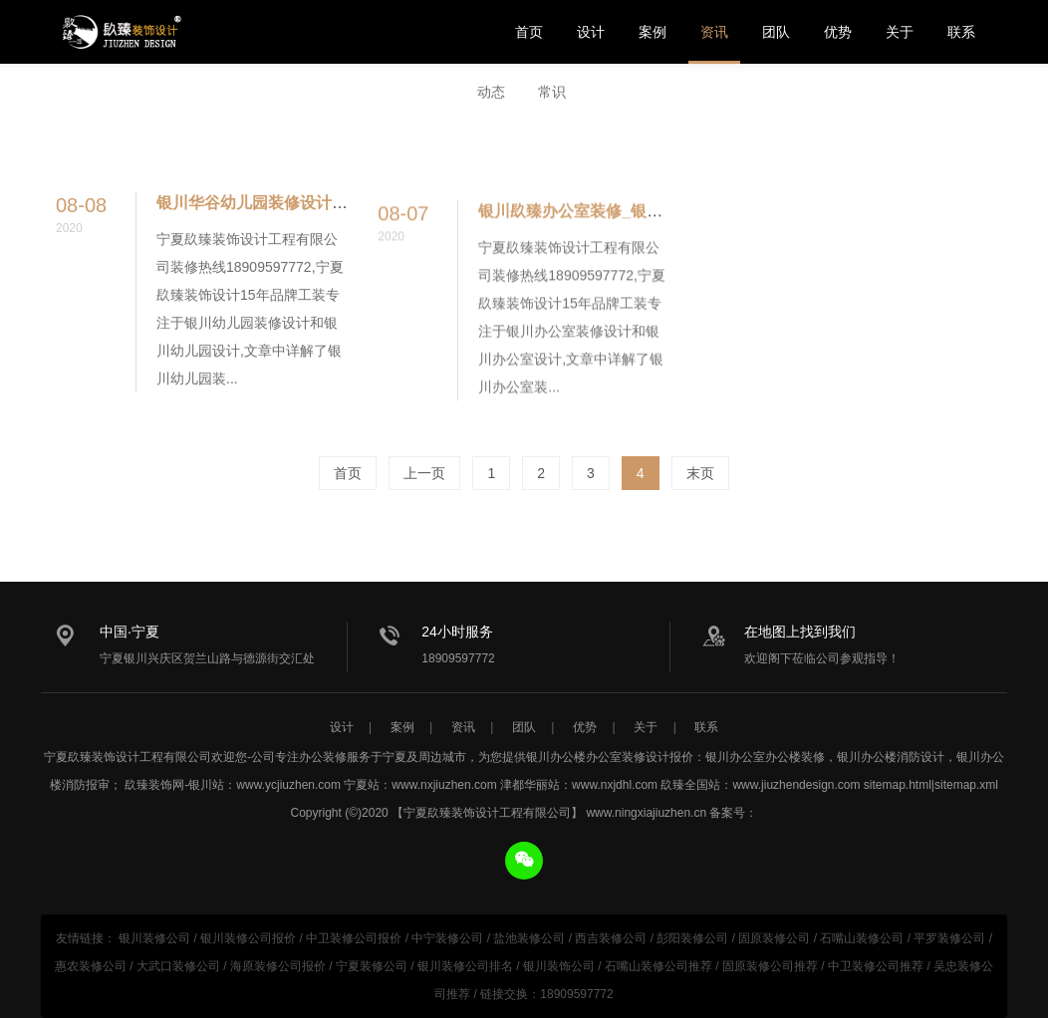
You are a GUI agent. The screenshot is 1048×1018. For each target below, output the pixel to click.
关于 (900, 32)
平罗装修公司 (949, 938)
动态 (491, 93)
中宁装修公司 (447, 938)
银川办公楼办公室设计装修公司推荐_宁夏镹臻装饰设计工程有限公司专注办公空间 (120, 32)
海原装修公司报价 (278, 966)
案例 (652, 32)
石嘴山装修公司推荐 (658, 966)
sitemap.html (897, 785)
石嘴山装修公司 (862, 938)
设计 (591, 32)
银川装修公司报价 (248, 938)
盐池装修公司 (529, 938)
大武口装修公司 (178, 966)
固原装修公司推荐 (770, 966)
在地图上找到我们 (800, 631)
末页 (700, 473)
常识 (552, 93)
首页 (529, 32)
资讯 (714, 32)
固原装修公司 (774, 938)
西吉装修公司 (611, 938)
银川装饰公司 (559, 966)
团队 (776, 32)
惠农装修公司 (91, 966)
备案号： (733, 813)
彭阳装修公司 (692, 938)
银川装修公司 (154, 938)
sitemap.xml (966, 785)
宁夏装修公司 (371, 966)
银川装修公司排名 (465, 966)
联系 (961, 32)
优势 (838, 32)
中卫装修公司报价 (353, 938)
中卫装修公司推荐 (875, 966)
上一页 (424, 473)
